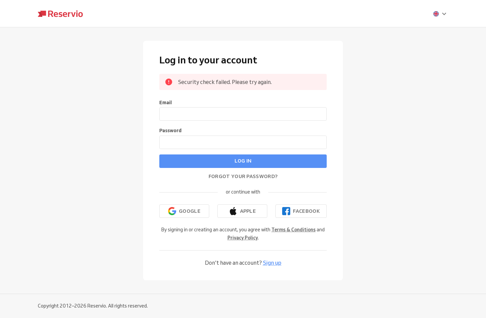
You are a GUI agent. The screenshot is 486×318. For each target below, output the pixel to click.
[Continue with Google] (184, 211)
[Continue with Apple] (242, 211)
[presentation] (440, 14)
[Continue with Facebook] (301, 211)
